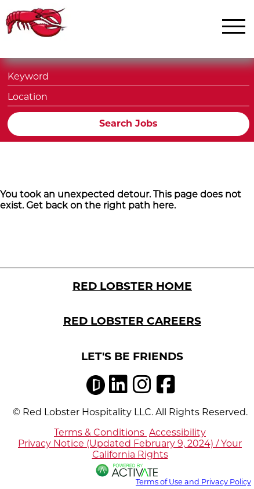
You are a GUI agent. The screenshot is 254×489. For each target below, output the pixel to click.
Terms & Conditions (100, 432)
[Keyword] (128, 75)
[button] (239, 96)
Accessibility (177, 432)
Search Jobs (128, 123)
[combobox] (128, 95)
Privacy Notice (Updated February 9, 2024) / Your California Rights (130, 449)
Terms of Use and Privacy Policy (193, 481)
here (163, 205)
